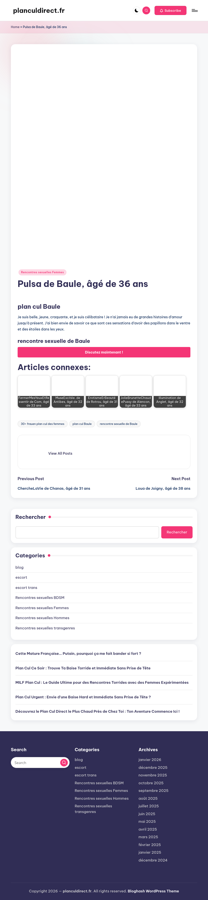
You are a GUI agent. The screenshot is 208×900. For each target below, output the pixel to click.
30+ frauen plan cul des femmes (42, 424)
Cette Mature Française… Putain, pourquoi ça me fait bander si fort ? (78, 653)
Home (15, 27)
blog (19, 567)
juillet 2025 (148, 806)
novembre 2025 (152, 775)
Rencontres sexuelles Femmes (42, 272)
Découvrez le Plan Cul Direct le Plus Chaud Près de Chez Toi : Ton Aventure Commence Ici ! (97, 711)
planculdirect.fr (39, 10)
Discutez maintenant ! (104, 352)
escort (21, 577)
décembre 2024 (152, 860)
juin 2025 (146, 813)
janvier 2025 (149, 852)
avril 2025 (147, 829)
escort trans (26, 587)
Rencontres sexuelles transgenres (45, 628)
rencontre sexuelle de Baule (119, 424)
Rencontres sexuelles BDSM (39, 597)
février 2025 (149, 844)
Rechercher (30, 517)
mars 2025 (148, 837)
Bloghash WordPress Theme (153, 891)
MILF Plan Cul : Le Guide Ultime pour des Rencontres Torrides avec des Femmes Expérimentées (102, 682)
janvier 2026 (149, 759)
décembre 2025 (152, 767)
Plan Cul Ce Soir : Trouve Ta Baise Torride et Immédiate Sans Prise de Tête (83, 668)
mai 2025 (147, 821)
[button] (170, 10)
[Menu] (194, 10)
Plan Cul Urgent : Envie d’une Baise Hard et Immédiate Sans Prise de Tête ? (83, 697)
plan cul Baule (82, 424)
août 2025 (148, 798)
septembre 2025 (153, 790)
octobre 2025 (150, 783)
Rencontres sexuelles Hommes (42, 617)
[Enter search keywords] (40, 762)
